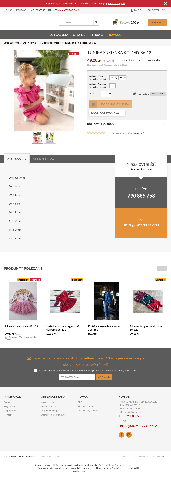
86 (112, 85)
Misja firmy (9, 406)
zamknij (133, 468)
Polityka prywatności (88, 410)
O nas (9, 10)
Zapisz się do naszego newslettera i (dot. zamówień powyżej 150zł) (85, 361)
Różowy (113, 77)
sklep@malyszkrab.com (65, 10)
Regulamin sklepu (50, 410)
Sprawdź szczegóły (115, 3)
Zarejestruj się (156, 10)
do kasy (157, 22)
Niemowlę (96, 34)
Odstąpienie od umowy (53, 414)
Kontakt (21, 10)
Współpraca (10, 410)
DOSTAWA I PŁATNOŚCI (126, 123)
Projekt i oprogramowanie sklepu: (145, 456)
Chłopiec (79, 34)
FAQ (80, 402)
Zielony (122, 77)
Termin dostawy (49, 406)
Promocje (114, 34)
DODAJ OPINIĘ (137, 133)
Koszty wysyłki (48, 402)
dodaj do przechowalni (107, 113)
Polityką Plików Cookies (110, 465)
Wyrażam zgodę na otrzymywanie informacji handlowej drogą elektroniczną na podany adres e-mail (87, 370)
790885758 (39, 10)
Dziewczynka (59, 34)
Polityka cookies (86, 406)
